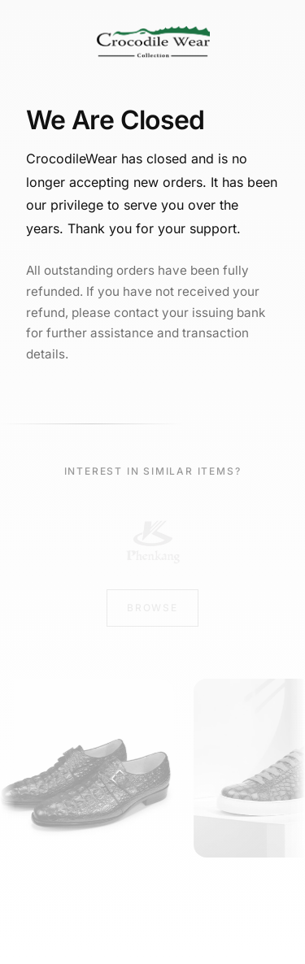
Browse (152, 607)
